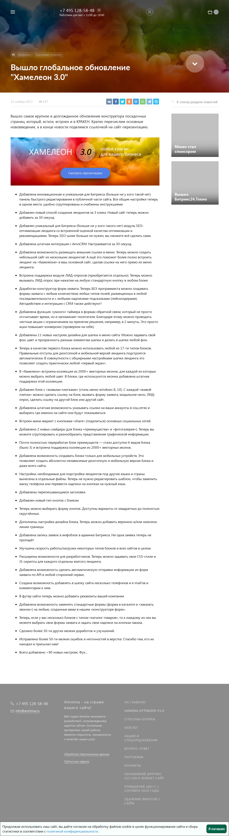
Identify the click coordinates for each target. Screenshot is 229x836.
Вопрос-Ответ (136, 748)
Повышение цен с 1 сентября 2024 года (141, 788)
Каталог (131, 727)
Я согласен (216, 828)
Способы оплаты (139, 719)
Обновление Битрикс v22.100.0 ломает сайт (144, 776)
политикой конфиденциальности (72, 831)
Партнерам (133, 757)
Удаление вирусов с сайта (142, 801)
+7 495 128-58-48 (77, 10)
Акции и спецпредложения (141, 738)
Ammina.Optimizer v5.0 (144, 711)
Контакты (132, 765)
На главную (135, 702)
